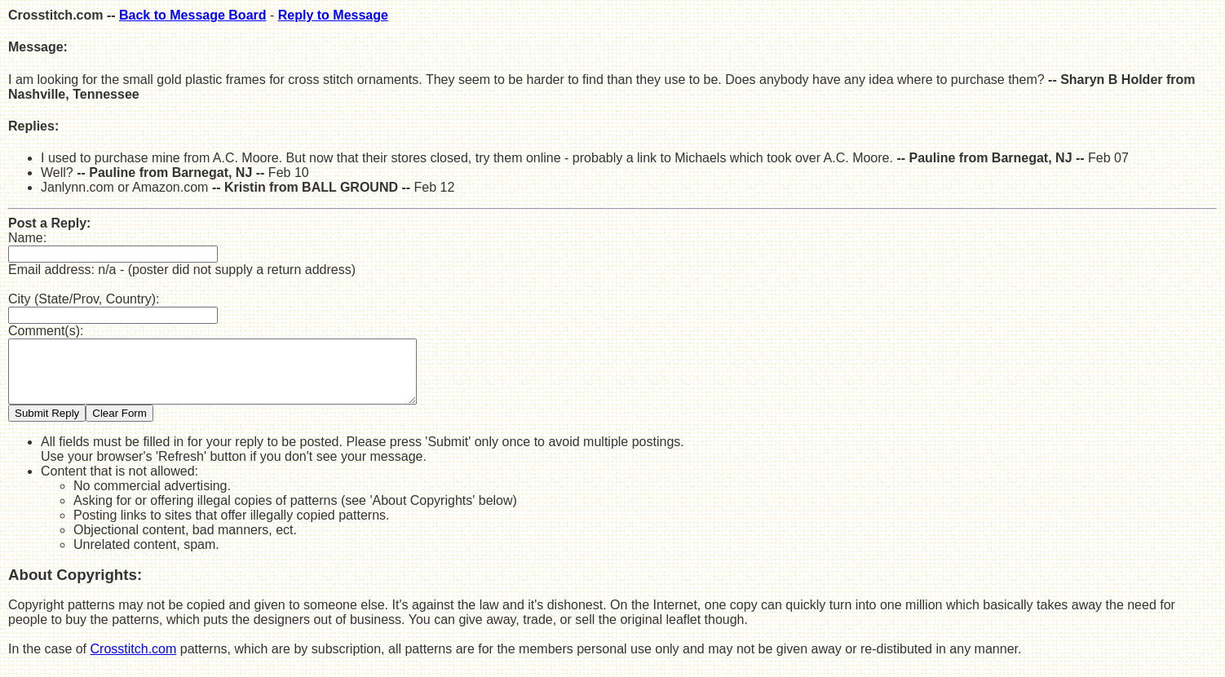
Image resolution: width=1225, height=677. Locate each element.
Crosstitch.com (134, 661)
